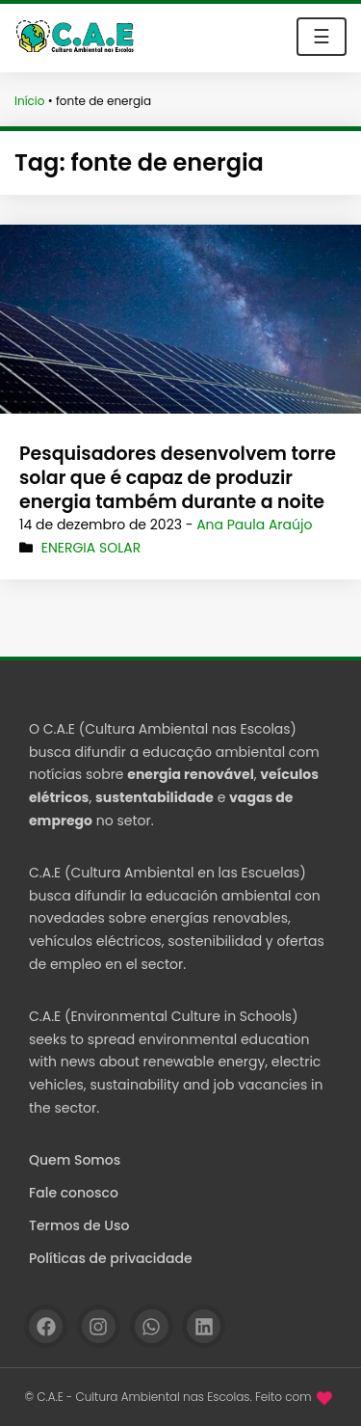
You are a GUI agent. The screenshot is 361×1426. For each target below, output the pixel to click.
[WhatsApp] (151, 1326)
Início (29, 101)
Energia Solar (91, 547)
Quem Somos (74, 1160)
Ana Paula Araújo (254, 524)
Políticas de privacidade (111, 1258)
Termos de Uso (79, 1225)
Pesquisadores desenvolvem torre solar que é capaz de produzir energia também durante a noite (177, 477)
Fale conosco (73, 1192)
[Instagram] (99, 1326)
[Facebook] (46, 1326)
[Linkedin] (203, 1326)
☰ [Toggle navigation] (321, 36)
